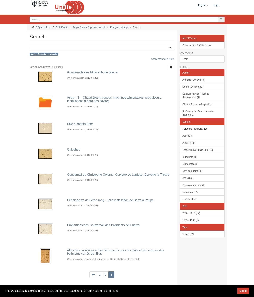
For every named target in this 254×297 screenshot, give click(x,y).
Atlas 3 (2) (187, 178)
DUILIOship (62, 27)
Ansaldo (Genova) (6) (193, 79)
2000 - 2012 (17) (191, 213)
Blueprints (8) (189, 157)
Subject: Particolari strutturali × (44, 54)
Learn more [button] (111, 290)
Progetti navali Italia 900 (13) (197, 149)
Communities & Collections (196, 45)
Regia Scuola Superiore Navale (89, 27)
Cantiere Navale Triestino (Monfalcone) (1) (195, 95)
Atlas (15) (187, 135)
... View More (189, 199)
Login (185, 59)
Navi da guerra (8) (192, 171)
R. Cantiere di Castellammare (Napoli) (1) (198, 113)
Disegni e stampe (119, 27)
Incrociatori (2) (190, 192)
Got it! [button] (243, 290)
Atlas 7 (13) (188, 142)
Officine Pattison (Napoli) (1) (197, 104)
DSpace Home (43, 27)
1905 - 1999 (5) (190, 220)
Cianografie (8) (190, 164)
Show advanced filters (162, 59)
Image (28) (188, 234)
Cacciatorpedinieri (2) (193, 185)
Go (170, 47)
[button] (203, 5)
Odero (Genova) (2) (192, 86)
